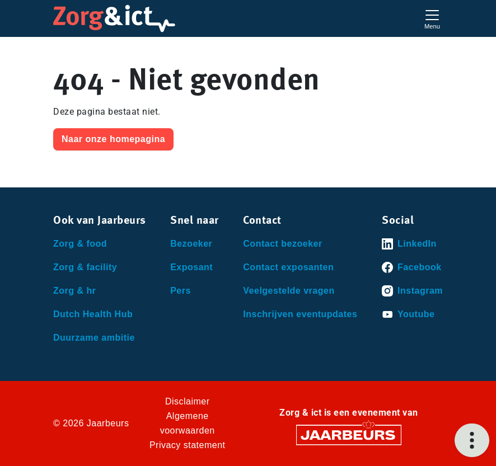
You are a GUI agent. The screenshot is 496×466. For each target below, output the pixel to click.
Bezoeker (191, 243)
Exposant (191, 267)
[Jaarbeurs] (348, 434)
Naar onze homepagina (113, 139)
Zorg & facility (85, 267)
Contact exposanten (288, 267)
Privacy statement (187, 445)
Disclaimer (187, 401)
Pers (180, 290)
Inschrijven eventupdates (300, 314)
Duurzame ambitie (94, 337)
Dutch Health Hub (93, 314)
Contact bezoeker (282, 243)
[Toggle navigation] (432, 18)
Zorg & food (80, 243)
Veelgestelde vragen (288, 290)
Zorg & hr (74, 290)
